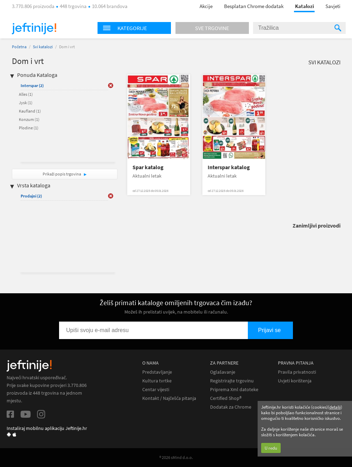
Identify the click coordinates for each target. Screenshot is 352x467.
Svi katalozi (43, 46)
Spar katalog (148, 167)
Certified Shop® (226, 398)
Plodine (28, 127)
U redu (271, 448)
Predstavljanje (157, 372)
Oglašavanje (222, 372)
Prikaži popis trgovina (62, 174)
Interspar (32, 85)
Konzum (29, 119)
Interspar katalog (229, 167)
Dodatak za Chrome (230, 407)
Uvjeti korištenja (294, 381)
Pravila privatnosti (297, 372)
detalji (335, 407)
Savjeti (332, 6)
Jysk (26, 102)
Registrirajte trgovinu (232, 381)
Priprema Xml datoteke (234, 390)
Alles (26, 94)
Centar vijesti (155, 390)
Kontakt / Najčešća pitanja (169, 398)
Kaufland (30, 111)
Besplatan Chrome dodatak (253, 6)
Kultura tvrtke (157, 381)
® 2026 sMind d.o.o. (176, 457)
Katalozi (304, 6)
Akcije (206, 6)
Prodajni (31, 196)
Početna (19, 46)
